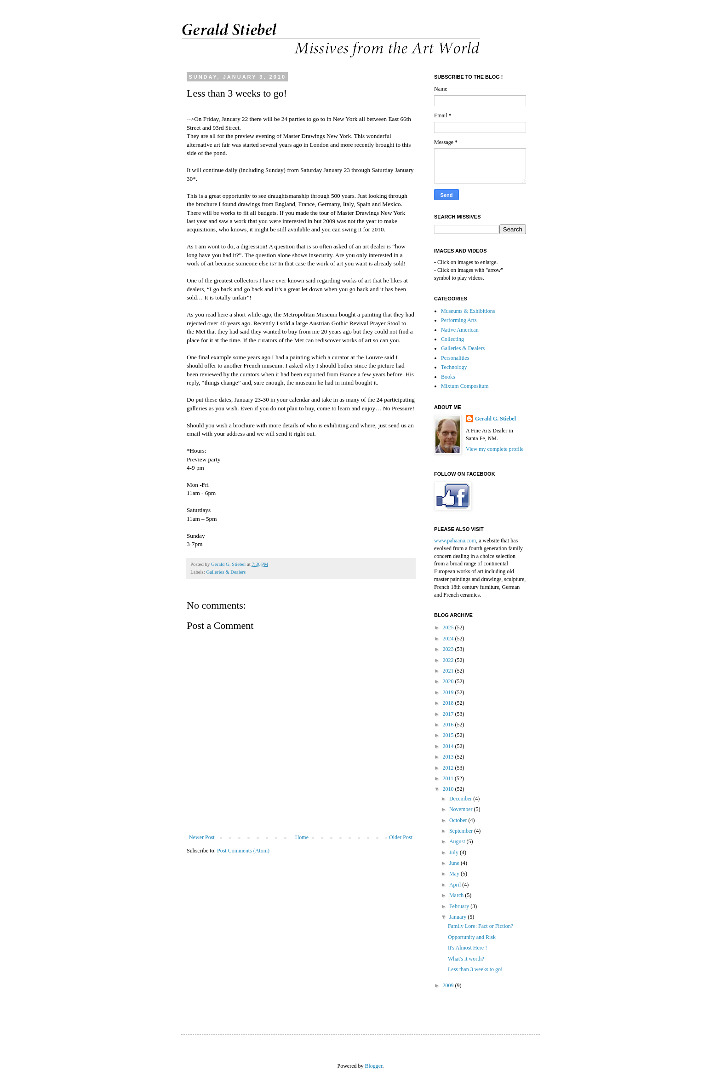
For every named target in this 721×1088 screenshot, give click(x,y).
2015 (449, 735)
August (458, 841)
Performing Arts (459, 320)
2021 (449, 671)
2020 (449, 681)
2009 (449, 985)
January (458, 917)
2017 (449, 714)
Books (448, 377)
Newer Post (202, 837)
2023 (449, 649)
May (455, 873)
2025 (449, 627)
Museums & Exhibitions (468, 311)
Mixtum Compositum (465, 386)
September (461, 831)
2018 (449, 703)
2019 (449, 692)
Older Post (400, 837)
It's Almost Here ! (467, 947)
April (455, 884)
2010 (449, 789)
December (461, 798)
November (461, 809)
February (459, 906)
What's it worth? (466, 959)
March (457, 895)
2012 (449, 768)
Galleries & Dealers (226, 572)
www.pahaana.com (455, 540)
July (454, 852)
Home (302, 837)
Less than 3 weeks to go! (475, 969)
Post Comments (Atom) (243, 850)
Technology (454, 367)
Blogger (374, 1066)
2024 (449, 638)
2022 (449, 660)
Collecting (452, 339)
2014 (449, 746)
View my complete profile (495, 449)
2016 (449, 724)
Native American (460, 330)
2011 (449, 778)
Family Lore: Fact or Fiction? (480, 926)
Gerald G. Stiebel (495, 418)
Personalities (455, 358)
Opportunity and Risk (472, 937)
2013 (449, 757)
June (455, 863)
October (459, 820)
